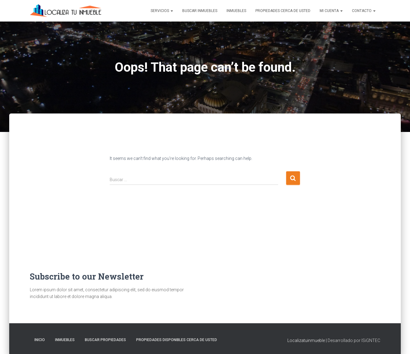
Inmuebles (236, 11)
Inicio (39, 340)
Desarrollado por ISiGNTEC (354, 340)
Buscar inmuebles (199, 11)
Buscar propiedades (105, 340)
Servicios (162, 11)
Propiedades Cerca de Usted (282, 11)
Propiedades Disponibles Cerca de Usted (176, 340)
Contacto (364, 11)
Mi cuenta (331, 11)
